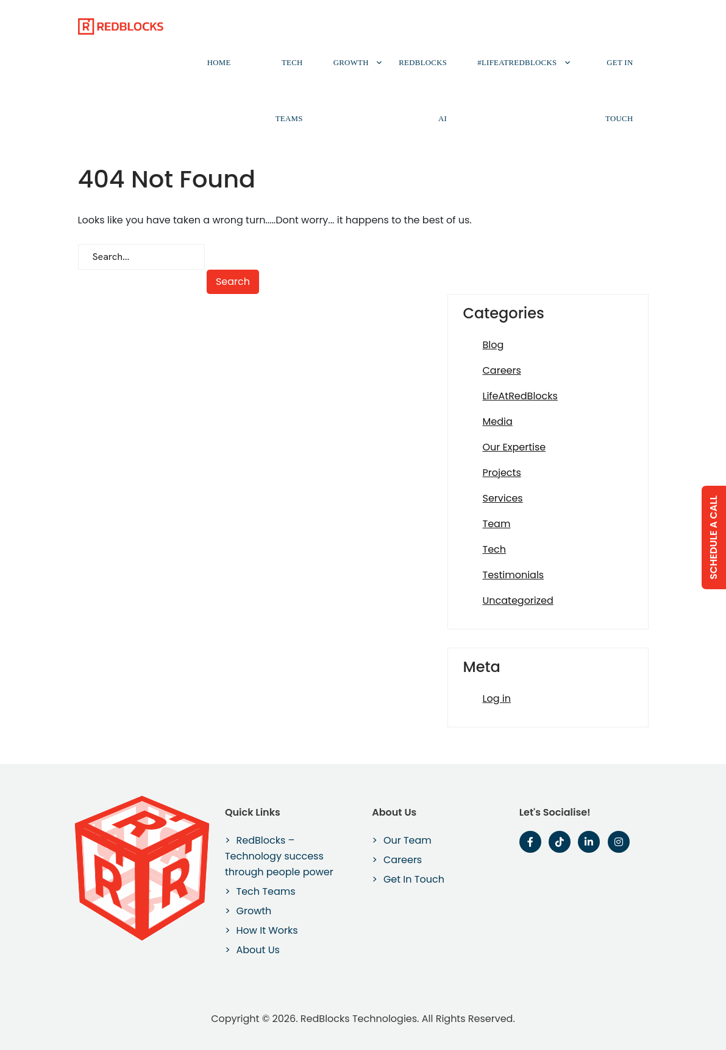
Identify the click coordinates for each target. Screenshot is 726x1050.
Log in (497, 698)
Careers (502, 370)
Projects (502, 473)
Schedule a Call (713, 537)
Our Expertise (514, 447)
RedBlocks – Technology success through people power (279, 856)
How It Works (267, 930)
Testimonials (513, 575)
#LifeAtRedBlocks (517, 62)
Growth (351, 62)
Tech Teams (289, 90)
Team (497, 524)
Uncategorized (518, 600)
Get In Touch (619, 90)
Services (503, 498)
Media (498, 422)
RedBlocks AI (423, 90)
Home (219, 62)
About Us (258, 950)
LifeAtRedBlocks (520, 396)
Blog (493, 345)
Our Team (407, 840)
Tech (495, 549)
